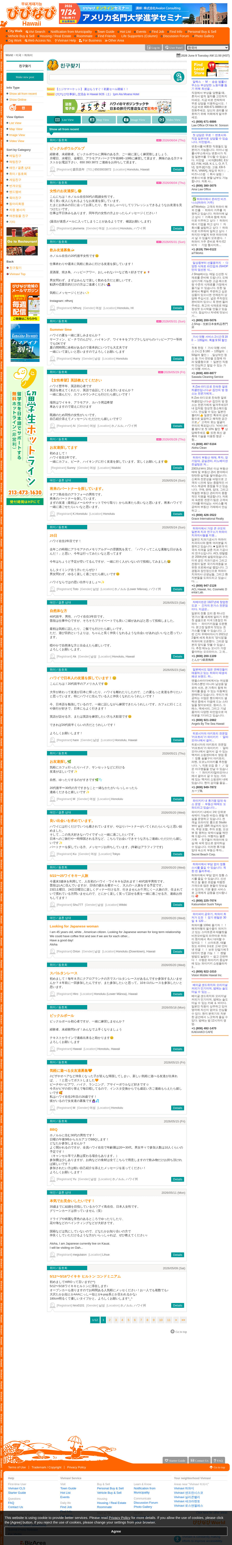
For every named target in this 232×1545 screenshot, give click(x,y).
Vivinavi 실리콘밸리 (187, 1497)
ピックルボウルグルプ (67, 148)
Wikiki (123, 904)
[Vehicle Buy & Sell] (20, 36)
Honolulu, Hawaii (138, 169)
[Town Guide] (104, 31)
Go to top (219, 1467)
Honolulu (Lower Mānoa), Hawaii (116, 994)
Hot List (65, 1492)
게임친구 (15, 179)
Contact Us (15, 1507)
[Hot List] (124, 31)
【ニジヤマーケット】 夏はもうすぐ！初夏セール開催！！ (88, 89)
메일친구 (15, 155)
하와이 (28, 55)
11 (168, 1320)
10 (160, 1320)
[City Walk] (15, 31)
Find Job (66, 1507)
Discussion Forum (146, 1502)
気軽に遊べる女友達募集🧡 (71, 1070)
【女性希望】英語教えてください (76, 380)
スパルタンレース (63, 973)
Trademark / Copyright (47, 1467)
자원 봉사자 (17, 209)
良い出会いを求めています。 (72, 821)
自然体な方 (58, 611)
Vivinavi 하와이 (184, 1488)
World (9, 55)
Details (177, 169)
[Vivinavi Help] (65, 40)
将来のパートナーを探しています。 (77, 489)
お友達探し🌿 (60, 761)
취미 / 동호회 (18, 173)
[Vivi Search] (35, 31)
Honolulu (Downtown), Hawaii (135, 951)
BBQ (53, 1129)
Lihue (106, 1254)
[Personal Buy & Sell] (200, 31)
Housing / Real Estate (111, 1503)
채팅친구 (15, 161)
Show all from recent (23, 93)
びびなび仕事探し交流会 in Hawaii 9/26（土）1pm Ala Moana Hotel (93, 94)
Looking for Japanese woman (74, 926)
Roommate (104, 1507)
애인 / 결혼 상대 (20, 167)
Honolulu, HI (125, 308)
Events (65, 1497)
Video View (16, 140)
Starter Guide (17, 1492)
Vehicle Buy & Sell (109, 1492)
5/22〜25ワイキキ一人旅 (69, 876)
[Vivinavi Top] (29, 13)
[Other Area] (114, 40)
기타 (12, 221)
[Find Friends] (106, 36)
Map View (15, 128)
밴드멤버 (15, 191)
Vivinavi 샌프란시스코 (188, 1492)
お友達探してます (63, 447)
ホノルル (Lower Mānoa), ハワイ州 (137, 589)
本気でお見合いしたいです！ (72, 1201)
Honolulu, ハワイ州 (133, 228)
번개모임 (15, 185)
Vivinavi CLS (16, 1488)
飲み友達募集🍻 (62, 250)
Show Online (17, 99)
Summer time (61, 329)
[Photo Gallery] (203, 36)
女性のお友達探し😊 (66, 191)
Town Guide (68, 1488)
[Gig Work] (14, 40)
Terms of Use (17, 1467)
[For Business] (90, 40)
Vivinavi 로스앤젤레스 (188, 1505)
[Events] (140, 31)
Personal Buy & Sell (110, 1488)
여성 (102, 228)
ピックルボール (62, 1016)
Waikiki (116, 468)
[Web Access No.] (38, 40)
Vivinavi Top (17, 274)
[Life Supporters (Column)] (138, 36)
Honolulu (122, 358)
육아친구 (15, 197)
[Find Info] (174, 31)
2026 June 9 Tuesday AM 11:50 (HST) (205, 55)
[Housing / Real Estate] (54, 36)
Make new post (25, 77)
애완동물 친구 (18, 215)
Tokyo (116, 854)
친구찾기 (25, 66)
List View (15, 122)
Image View (17, 134)
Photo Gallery (143, 1507)
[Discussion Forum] (175, 36)
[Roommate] (83, 36)
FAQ (11, 1503)
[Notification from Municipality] (70, 31)
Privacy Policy (76, 1467)
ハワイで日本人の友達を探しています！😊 (83, 678)
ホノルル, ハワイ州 (124, 425)
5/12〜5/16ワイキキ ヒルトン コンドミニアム (85, 1276)
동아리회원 (16, 203)
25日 (53, 535)
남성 (97, 358)
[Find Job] (156, 31)
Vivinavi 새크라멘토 (187, 1501)
